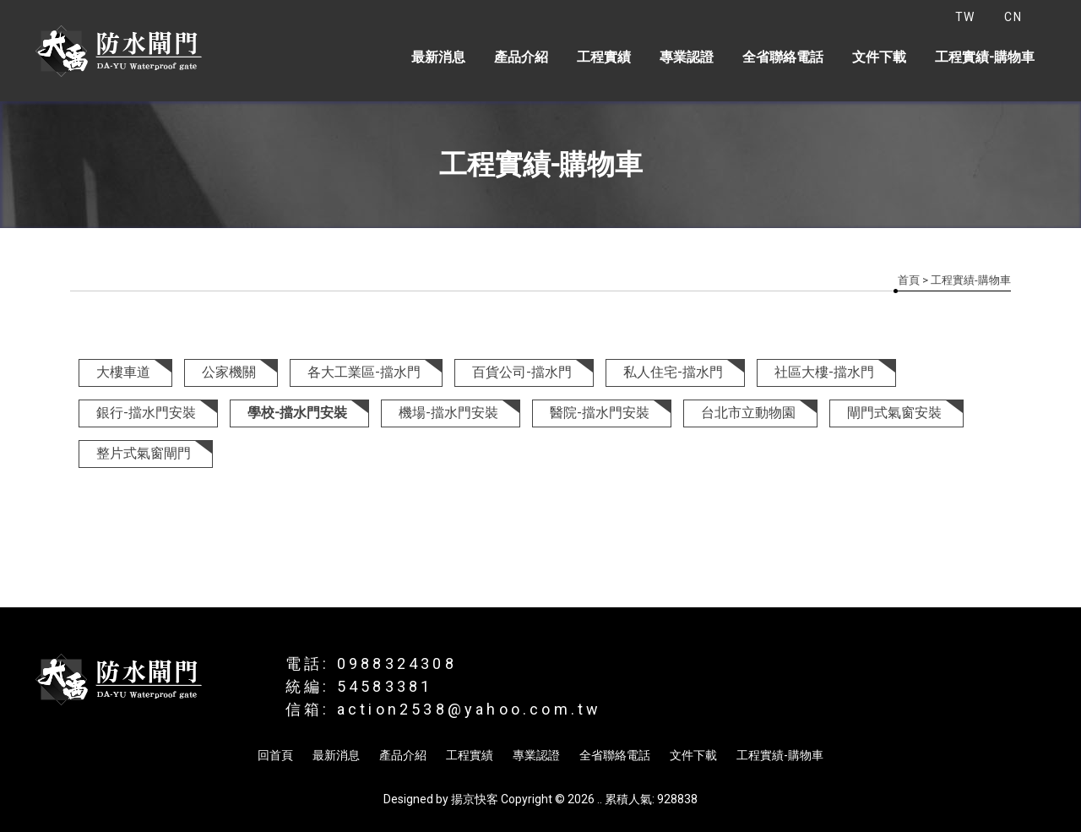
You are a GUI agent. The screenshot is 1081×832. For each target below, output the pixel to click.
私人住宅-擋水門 (673, 372)
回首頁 (275, 755)
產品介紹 (521, 57)
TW (965, 17)
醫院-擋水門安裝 (599, 413)
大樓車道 (123, 372)
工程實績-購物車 (985, 57)
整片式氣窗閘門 (143, 453)
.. (599, 799)
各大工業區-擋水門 (364, 372)
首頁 (909, 280)
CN (1013, 17)
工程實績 (604, 57)
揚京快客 (474, 799)
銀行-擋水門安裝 (146, 413)
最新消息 (438, 57)
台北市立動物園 (748, 413)
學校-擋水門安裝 (297, 413)
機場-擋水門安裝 (448, 413)
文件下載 (879, 57)
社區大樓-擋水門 (824, 372)
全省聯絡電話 (782, 57)
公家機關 (229, 372)
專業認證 (687, 57)
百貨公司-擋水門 (522, 372)
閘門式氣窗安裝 (894, 413)
